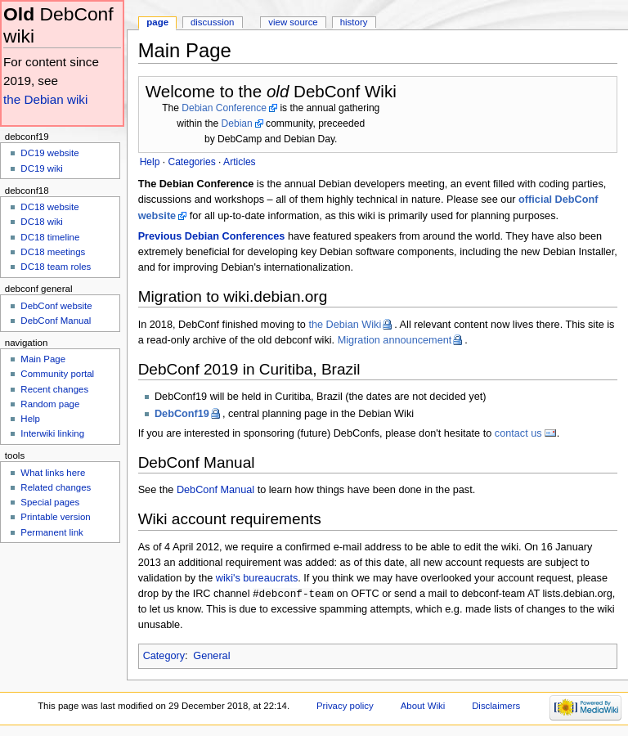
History (354, 22)
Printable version (55, 517)
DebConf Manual (215, 490)
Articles (239, 162)
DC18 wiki (41, 222)
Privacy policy (345, 706)
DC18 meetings (52, 252)
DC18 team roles (55, 267)
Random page (49, 404)
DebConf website (56, 306)
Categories (191, 162)
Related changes (55, 487)
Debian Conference (224, 108)
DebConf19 (182, 414)
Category (164, 656)
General (211, 656)
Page (157, 22)
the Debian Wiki (344, 324)
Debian (237, 123)
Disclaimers (496, 706)
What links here (52, 473)
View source (292, 22)
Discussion (212, 22)
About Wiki (423, 706)
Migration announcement (395, 340)
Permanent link (51, 532)
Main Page (42, 359)
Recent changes (54, 389)
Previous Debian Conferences (211, 236)
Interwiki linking (52, 433)
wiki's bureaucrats (257, 578)
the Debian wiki (45, 99)
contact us (518, 433)
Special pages (49, 502)
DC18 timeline (49, 237)
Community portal (57, 374)
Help (30, 419)
